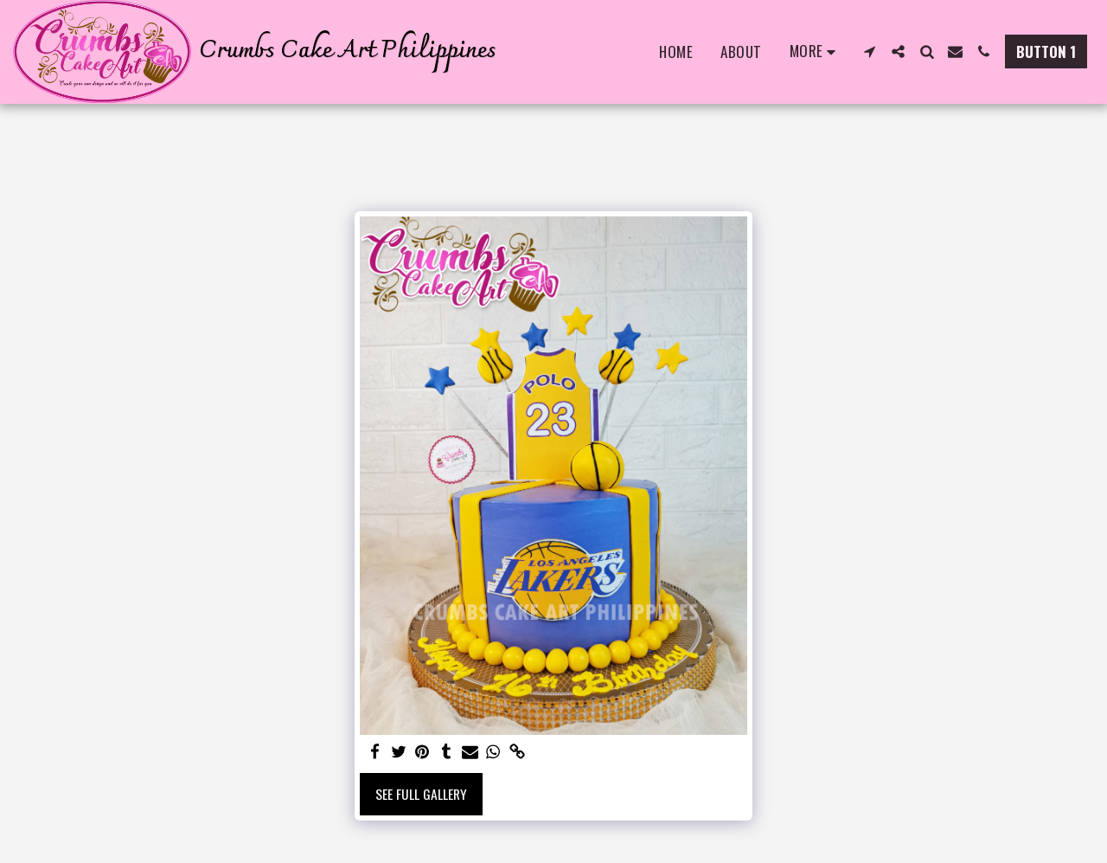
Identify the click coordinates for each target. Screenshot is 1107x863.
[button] (869, 51)
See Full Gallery (421, 793)
